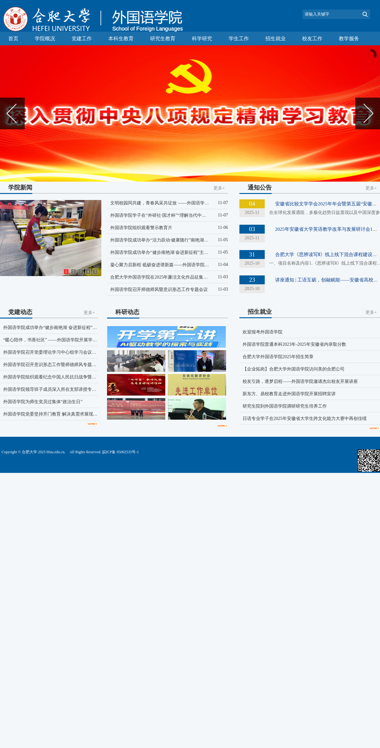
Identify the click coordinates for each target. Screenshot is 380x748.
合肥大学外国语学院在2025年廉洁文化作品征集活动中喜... (167, 277)
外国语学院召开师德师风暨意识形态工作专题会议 (159, 289)
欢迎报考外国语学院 (262, 332)
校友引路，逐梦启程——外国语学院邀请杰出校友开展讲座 (300, 381)
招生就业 (275, 38)
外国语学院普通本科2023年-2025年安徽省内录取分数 (294, 344)
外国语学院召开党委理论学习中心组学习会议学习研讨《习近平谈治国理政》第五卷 (85, 352)
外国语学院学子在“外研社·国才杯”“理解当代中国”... (160, 215)
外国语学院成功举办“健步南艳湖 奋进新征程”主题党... (163, 252)
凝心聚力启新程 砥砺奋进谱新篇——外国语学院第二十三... (167, 264)
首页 (13, 38)
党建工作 (82, 38)
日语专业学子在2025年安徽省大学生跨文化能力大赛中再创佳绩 (305, 418)
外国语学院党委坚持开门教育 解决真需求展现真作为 (54, 414)
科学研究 (202, 38)
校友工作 (312, 38)
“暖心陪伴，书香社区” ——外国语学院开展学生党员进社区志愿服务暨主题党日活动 (85, 340)
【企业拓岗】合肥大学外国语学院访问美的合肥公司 (294, 369)
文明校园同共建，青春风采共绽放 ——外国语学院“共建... (166, 203)
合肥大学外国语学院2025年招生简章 (278, 356)
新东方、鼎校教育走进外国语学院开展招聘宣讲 (289, 393)
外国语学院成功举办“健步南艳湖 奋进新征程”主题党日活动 (61, 327)
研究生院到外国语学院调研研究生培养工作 (285, 406)
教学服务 (349, 38)
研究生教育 (162, 38)
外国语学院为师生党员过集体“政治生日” (42, 401)
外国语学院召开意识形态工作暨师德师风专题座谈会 (54, 364)
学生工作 (239, 38)
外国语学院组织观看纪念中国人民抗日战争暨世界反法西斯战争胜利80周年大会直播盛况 (89, 377)
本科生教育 (121, 38)
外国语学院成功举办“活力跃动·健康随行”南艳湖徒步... (163, 240)
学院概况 (45, 38)
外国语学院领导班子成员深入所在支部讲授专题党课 (54, 389)
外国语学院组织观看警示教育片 (141, 227)
